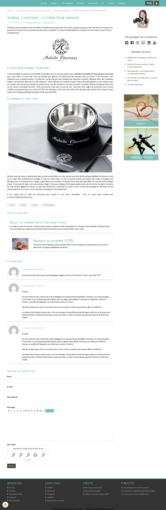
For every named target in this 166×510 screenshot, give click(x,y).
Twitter (50, 487)
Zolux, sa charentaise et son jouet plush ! (38, 222)
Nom (9, 376)
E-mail (10, 387)
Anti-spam (11, 444)
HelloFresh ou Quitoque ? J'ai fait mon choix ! (142, 58)
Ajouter (11, 466)
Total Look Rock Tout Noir (28, 92)
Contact (111, 3)
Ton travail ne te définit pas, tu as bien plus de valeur (142, 79)
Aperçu (49, 411)
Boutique (121, 3)
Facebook (51, 491)
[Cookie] (5, 505)
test (12, 205)
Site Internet (12, 397)
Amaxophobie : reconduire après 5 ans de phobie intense (141, 72)
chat (35, 205)
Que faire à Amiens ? (135, 84)
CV (103, 3)
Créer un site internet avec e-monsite (67, 509)
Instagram (51, 494)
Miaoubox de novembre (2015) (46, 240)
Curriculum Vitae (15, 494)
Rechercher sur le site (55, 500)
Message (11, 407)
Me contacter (14, 500)
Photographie (67, 3)
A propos (80, 3)
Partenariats (93, 3)
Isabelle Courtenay (79, 27)
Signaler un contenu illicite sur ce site (99, 509)
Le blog (53, 3)
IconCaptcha (27, 460)
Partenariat (47, 22)
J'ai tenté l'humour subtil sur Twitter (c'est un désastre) (141, 65)
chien (23, 205)
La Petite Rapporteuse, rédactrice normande (33, 10)
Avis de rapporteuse (62, 10)
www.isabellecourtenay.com (21, 197)
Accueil (43, 3)
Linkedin (50, 497)
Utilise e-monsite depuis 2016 (97, 494)
